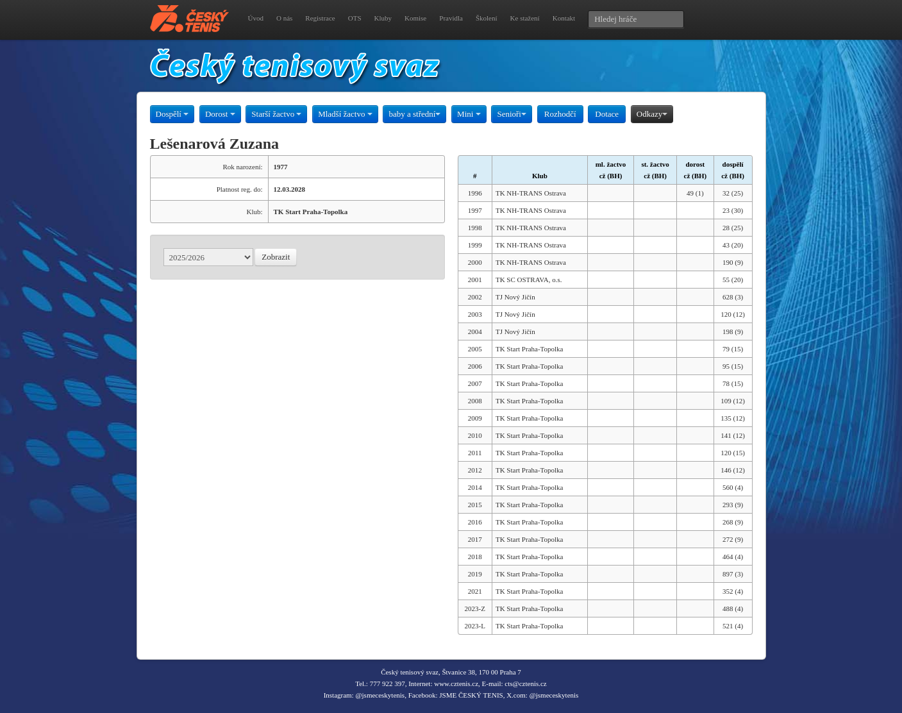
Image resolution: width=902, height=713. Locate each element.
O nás (284, 18)
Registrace (320, 18)
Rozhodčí (560, 114)
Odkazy (652, 114)
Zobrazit (276, 257)
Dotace (607, 114)
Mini (469, 114)
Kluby (383, 18)
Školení (486, 18)
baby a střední (414, 114)
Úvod (255, 18)
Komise (415, 18)
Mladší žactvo (345, 114)
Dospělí (172, 114)
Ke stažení (525, 18)
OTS (355, 18)
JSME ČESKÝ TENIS (471, 695)
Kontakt (564, 18)
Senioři (511, 114)
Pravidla (451, 18)
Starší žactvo (276, 114)
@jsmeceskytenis (380, 695)
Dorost (220, 114)
